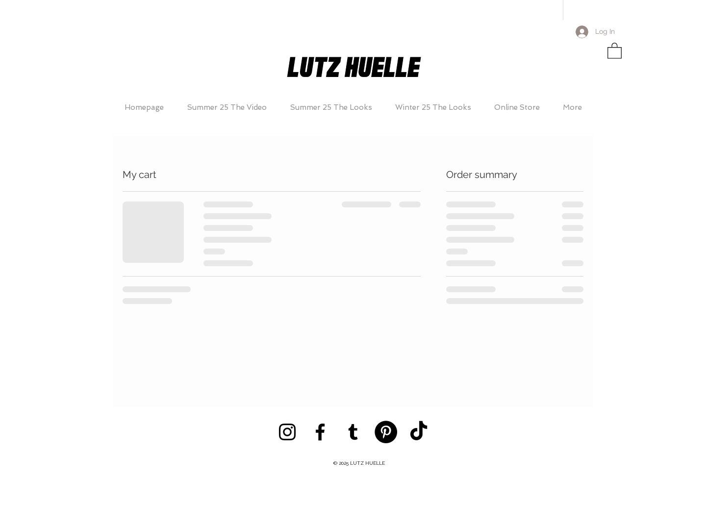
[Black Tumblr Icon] (353, 432)
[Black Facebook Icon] (320, 432)
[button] (614, 50)
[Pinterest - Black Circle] (386, 432)
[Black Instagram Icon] (287, 432)
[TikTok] (418, 432)
